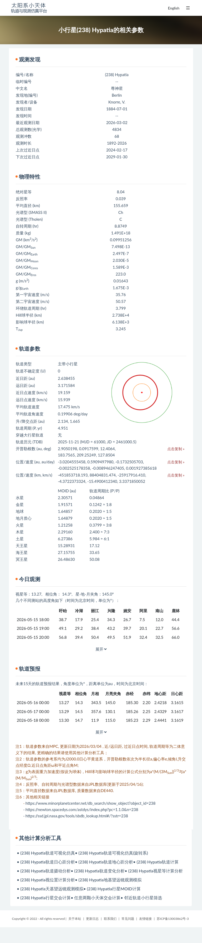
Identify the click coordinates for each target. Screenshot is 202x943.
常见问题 (128, 919)
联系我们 (110, 919)
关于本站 (74, 919)
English (173, 8)
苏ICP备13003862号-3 (173, 919)
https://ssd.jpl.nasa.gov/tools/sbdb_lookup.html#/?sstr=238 (77, 815)
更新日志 (92, 919)
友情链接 (145, 919)
